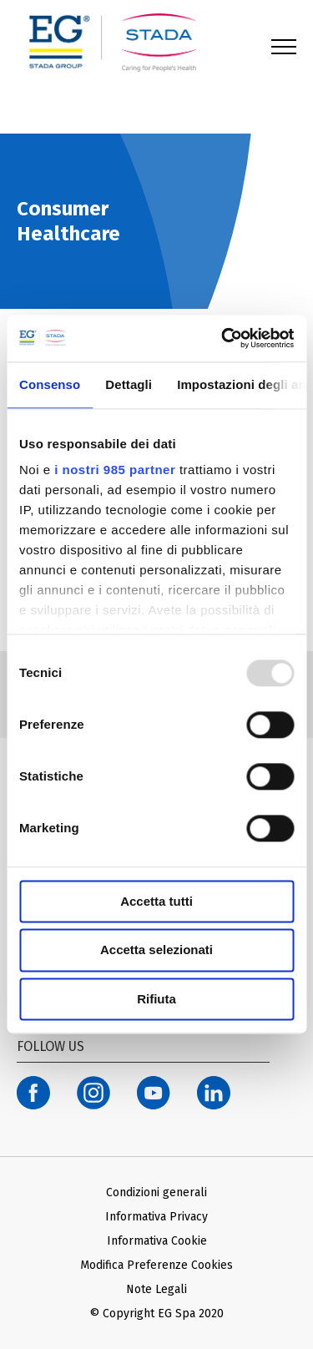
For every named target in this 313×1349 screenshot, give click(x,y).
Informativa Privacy (156, 1217)
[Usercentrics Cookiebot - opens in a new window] (223, 338)
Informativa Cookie (157, 1241)
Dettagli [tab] (128, 384)
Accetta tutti (156, 901)
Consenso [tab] (49, 384)
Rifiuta (156, 999)
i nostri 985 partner (114, 469)
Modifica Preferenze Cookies (156, 1265)
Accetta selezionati (156, 950)
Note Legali (156, 1289)
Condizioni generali (156, 1192)
